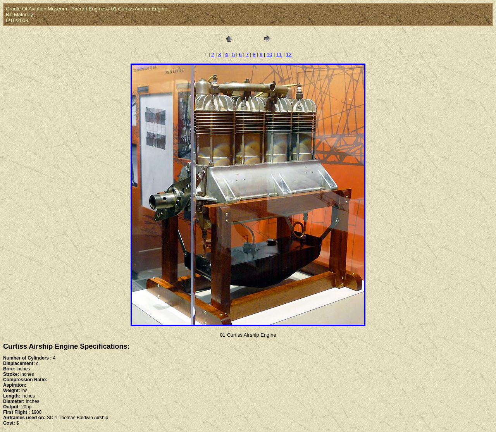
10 (269, 54)
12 (288, 54)
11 (279, 54)
